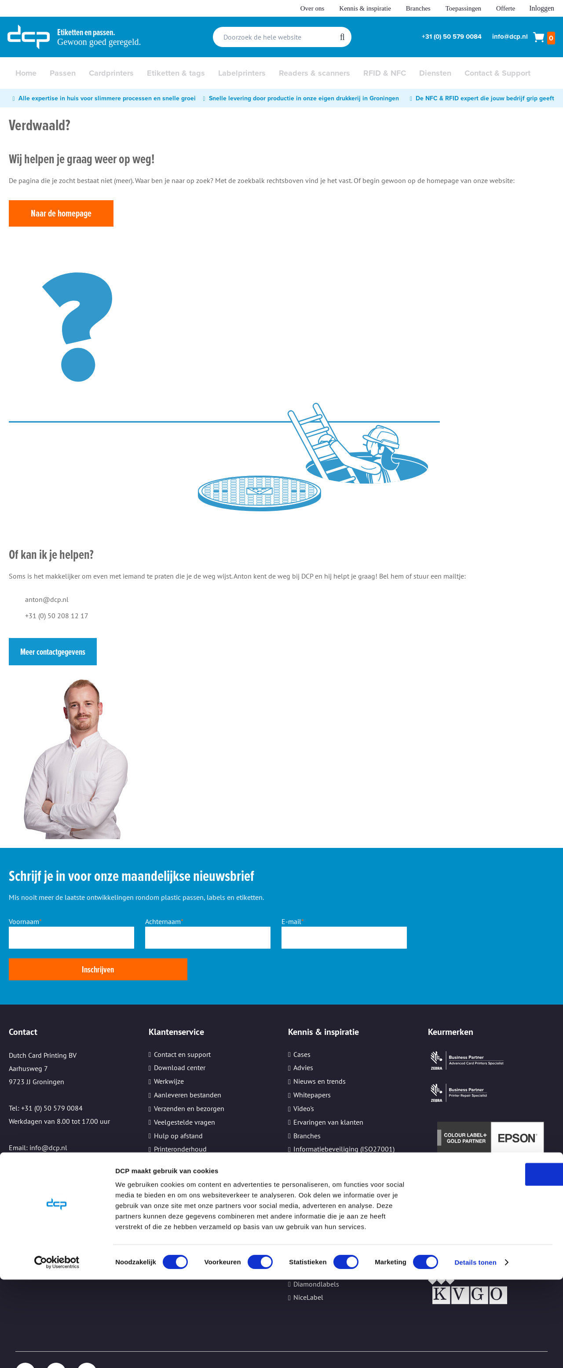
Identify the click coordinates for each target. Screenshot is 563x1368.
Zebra (301, 1183)
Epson (302, 1197)
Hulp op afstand (178, 1103)
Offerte (505, 8)
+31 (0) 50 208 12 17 (56, 615)
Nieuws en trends (319, 1049)
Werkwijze (169, 1049)
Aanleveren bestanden (187, 1062)
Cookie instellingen (183, 1157)
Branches (418, 8)
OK (490, 1262)
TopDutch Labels (318, 1238)
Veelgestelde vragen (184, 1090)
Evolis (302, 1224)
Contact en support (182, 1021)
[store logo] (29, 37)
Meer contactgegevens (52, 651)
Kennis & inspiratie (365, 8)
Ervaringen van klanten (328, 1090)
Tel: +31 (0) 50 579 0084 (46, 1075)
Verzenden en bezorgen (189, 1076)
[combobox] (282, 37)
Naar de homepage (61, 213)
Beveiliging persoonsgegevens (200, 1130)
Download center (179, 1035)
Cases (302, 1021)
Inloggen (541, 8)
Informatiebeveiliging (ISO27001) (344, 1116)
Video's (303, 1076)
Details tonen (475, 1350)
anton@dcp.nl (47, 599)
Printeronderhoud (180, 1116)
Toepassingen (463, 8)
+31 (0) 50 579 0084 (452, 36)
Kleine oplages (176, 1144)
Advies (303, 1035)
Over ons (312, 8)
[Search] (342, 37)
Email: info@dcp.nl (38, 1115)
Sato (300, 1211)
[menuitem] (26, 73)
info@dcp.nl (510, 36)
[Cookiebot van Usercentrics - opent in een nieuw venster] (56, 1350)
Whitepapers (312, 1062)
